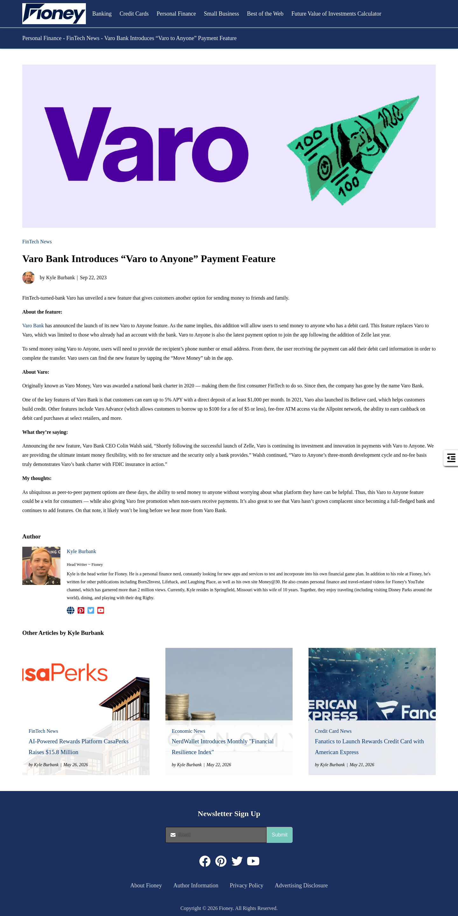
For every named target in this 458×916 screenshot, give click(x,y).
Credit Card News (333, 731)
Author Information (195, 885)
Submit (280, 834)
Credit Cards (134, 13)
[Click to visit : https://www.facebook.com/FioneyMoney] (205, 861)
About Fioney (146, 885)
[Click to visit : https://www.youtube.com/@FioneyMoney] (253, 861)
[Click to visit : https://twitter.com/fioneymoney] (237, 861)
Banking (102, 13)
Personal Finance (176, 13)
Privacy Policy (247, 885)
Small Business (221, 13)
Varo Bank (33, 325)
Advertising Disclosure (301, 885)
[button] (54, 13)
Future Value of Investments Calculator (336, 13)
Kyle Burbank (81, 551)
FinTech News (82, 38)
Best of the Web (265, 13)
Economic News (188, 731)
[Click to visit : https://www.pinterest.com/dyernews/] (221, 861)
